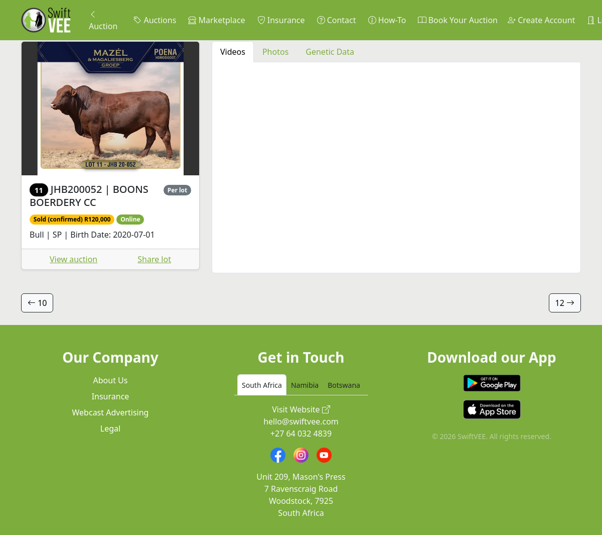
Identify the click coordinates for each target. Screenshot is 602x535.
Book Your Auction (457, 20)
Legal (110, 428)
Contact (336, 20)
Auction (103, 20)
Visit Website (301, 409)
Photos (275, 51)
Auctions (154, 20)
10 (37, 302)
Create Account (541, 20)
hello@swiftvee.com (301, 421)
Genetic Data (330, 51)
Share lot (154, 259)
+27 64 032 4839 (301, 433)
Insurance (281, 20)
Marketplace (216, 20)
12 (564, 302)
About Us (110, 380)
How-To (387, 20)
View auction (73, 259)
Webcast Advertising (110, 412)
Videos (232, 51)
